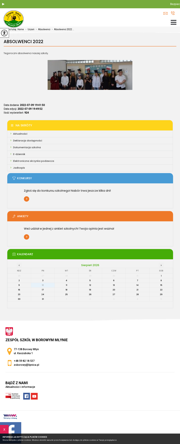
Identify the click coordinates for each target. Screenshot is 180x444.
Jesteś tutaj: (11, 29)
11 (66, 285)
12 (90, 285)
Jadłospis (19, 167)
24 (42, 294)
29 (161, 294)
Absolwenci (42, 29)
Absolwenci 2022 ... (62, 29)
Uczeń (29, 29)
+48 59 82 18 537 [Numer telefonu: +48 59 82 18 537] (24, 360)
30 (19, 299)
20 (114, 289)
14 (137, 285)
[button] (3, 4)
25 (66, 294)
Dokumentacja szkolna (27, 147)
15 (161, 285)
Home (21, 29)
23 (19, 294)
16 (19, 289)
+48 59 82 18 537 (173, 13)
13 (114, 285)
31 (43, 299)
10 (43, 285)
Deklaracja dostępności (27, 140)
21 (137, 289)
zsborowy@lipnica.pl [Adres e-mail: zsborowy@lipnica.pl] (26, 364)
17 (43, 289)
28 (137, 294)
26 (90, 294)
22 (161, 289)
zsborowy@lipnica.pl (165, 13)
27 (114, 294)
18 (66, 289)
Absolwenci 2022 (23, 42)
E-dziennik (19, 154)
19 (90, 289)
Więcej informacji (26, 199)
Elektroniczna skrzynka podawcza (33, 161)
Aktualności (20, 133)
